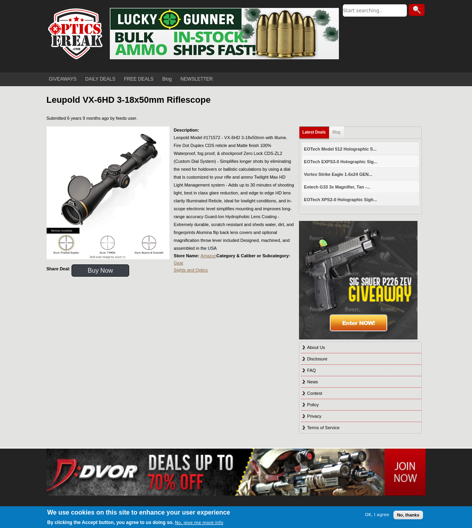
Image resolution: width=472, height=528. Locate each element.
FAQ (311, 370)
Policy (313, 404)
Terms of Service (323, 427)
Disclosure (317, 358)
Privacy (314, 416)
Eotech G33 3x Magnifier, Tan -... (337, 187)
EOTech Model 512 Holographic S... (340, 149)
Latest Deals (314, 132)
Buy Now (100, 270)
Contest (314, 393)
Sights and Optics (191, 270)
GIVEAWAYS (63, 79)
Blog (167, 79)
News (312, 381)
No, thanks (408, 515)
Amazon (208, 255)
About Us (316, 347)
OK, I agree (377, 514)
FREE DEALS (139, 79)
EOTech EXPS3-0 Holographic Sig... (341, 161)
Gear (178, 262)
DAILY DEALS (100, 79)
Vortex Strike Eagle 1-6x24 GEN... (338, 174)
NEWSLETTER (197, 79)
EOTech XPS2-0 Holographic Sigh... (340, 199)
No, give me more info (199, 522)
